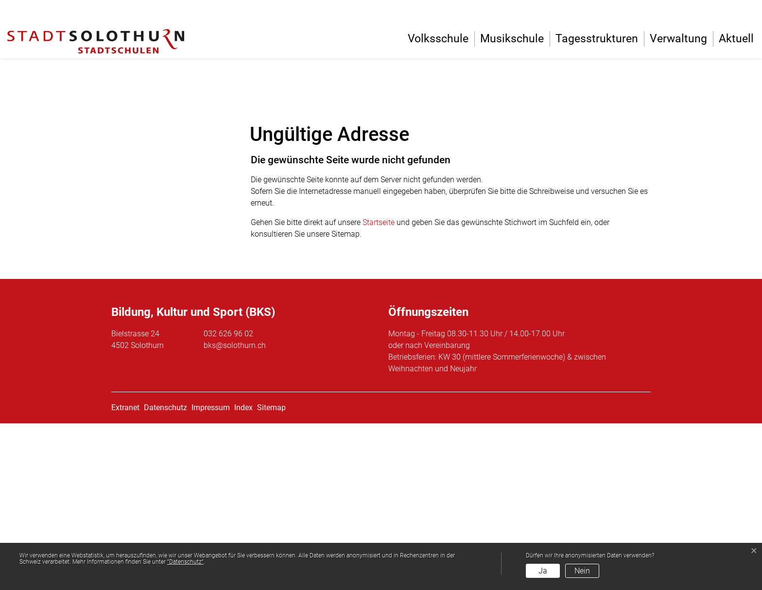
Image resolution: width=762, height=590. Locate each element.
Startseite (379, 389)
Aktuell (736, 38)
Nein (582, 570)
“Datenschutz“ (185, 561)
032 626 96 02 (228, 500)
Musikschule (512, 38)
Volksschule (438, 38)
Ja (542, 570)
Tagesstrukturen (596, 38)
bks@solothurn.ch (235, 512)
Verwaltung (678, 38)
